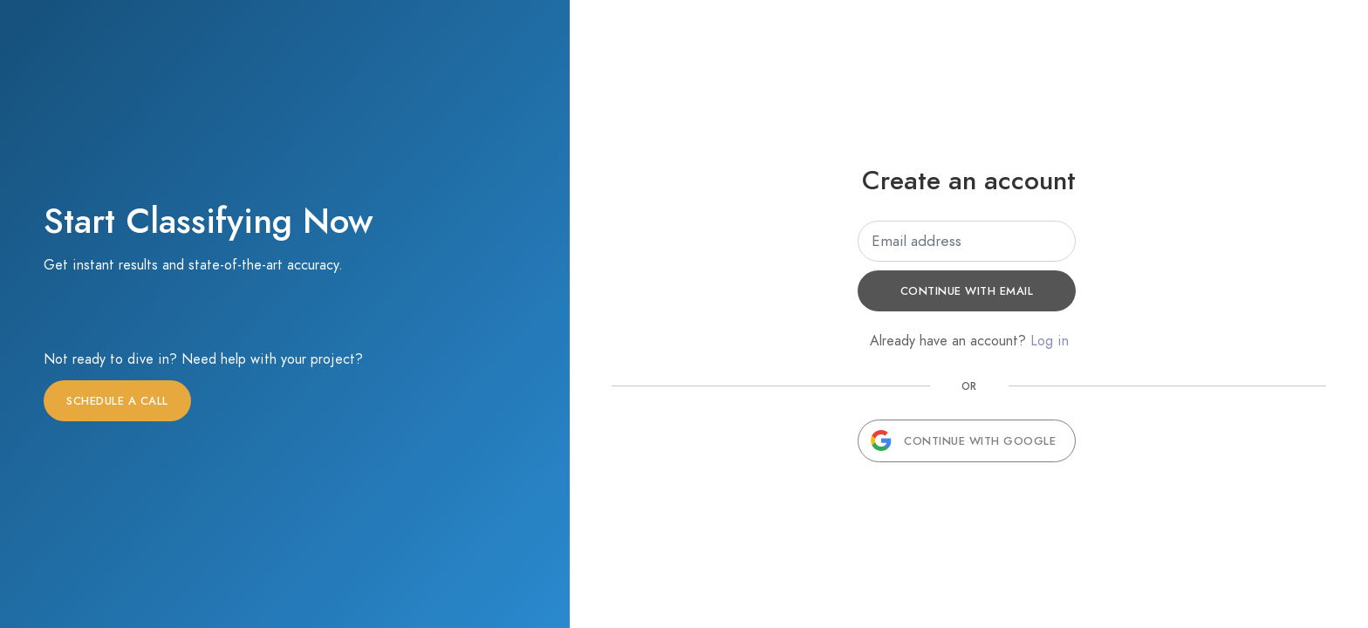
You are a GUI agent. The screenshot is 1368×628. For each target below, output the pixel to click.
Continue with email (967, 291)
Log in (1049, 341)
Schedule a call (117, 401)
